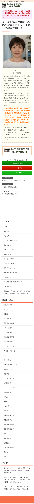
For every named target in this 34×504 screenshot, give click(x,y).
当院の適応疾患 (9, 263)
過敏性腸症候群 (9, 323)
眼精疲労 (7, 374)
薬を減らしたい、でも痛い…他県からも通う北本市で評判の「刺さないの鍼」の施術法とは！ (17, 470)
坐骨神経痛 (7, 438)
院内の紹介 (7, 254)
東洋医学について (9, 268)
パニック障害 (8, 328)
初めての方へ (8, 245)
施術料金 (7, 231)
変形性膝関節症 (9, 424)
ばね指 (6, 410)
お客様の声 (7, 277)
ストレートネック (9, 387)
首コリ (6, 309)
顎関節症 (7, 443)
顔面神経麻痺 (8, 332)
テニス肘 (7, 406)
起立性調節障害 (9, 337)
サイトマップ (8, 286)
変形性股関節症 (9, 429)
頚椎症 (6, 314)
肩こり (6, 452)
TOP (5, 226)
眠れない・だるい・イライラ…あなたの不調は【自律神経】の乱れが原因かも (17, 292)
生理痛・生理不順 (9, 351)
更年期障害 (7, 392)
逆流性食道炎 (8, 341)
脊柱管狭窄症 (8, 420)
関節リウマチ (8, 369)
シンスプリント (9, 378)
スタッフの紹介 (9, 249)
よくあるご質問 (9, 259)
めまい (6, 355)
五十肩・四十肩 (9, 346)
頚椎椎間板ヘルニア (10, 415)
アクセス (7, 236)
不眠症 (6, 397)
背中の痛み (7, 360)
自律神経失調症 (9, 447)
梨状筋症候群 (8, 305)
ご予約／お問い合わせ (11, 240)
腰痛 (5, 456)
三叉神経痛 (7, 318)
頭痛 (5, 433)
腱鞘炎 (6, 401)
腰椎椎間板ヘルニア (10, 364)
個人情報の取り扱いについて (13, 282)
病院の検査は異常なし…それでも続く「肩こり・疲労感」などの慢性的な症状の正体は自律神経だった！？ (17, 480)
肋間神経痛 (7, 383)
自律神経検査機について (12, 272)
